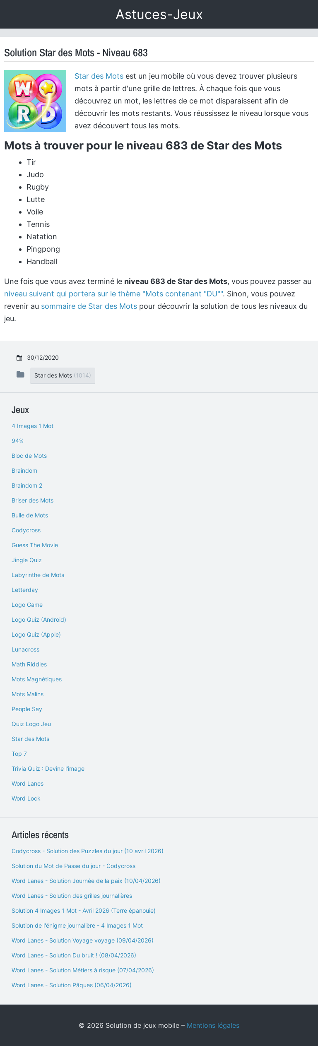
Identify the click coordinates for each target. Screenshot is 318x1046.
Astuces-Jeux (159, 14)
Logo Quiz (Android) (39, 619)
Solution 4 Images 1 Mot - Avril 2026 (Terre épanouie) (84, 910)
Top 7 (19, 753)
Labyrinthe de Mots (38, 574)
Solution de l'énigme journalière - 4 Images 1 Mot (77, 925)
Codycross (26, 530)
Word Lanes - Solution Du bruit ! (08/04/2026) (74, 955)
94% (18, 440)
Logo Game (27, 604)
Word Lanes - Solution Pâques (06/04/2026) (72, 984)
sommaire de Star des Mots (89, 306)
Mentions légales (213, 1025)
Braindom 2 (27, 485)
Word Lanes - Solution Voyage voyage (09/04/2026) (83, 940)
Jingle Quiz (27, 559)
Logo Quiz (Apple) (36, 634)
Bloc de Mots (29, 455)
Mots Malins (27, 693)
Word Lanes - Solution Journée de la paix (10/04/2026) (86, 880)
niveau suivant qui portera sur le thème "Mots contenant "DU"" (113, 293)
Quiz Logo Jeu (31, 723)
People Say (27, 708)
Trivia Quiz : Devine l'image (48, 768)
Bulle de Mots (30, 515)
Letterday (25, 589)
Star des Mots (99, 76)
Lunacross (25, 649)
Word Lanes (27, 783)
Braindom (24, 470)
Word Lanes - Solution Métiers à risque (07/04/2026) (83, 970)
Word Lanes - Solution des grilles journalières (72, 895)
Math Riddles (29, 664)
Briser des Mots (32, 500)
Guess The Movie (35, 544)
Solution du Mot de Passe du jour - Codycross (73, 865)
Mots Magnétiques (37, 679)
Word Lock (26, 798)
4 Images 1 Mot (32, 425)
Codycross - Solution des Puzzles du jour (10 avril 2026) (88, 850)
